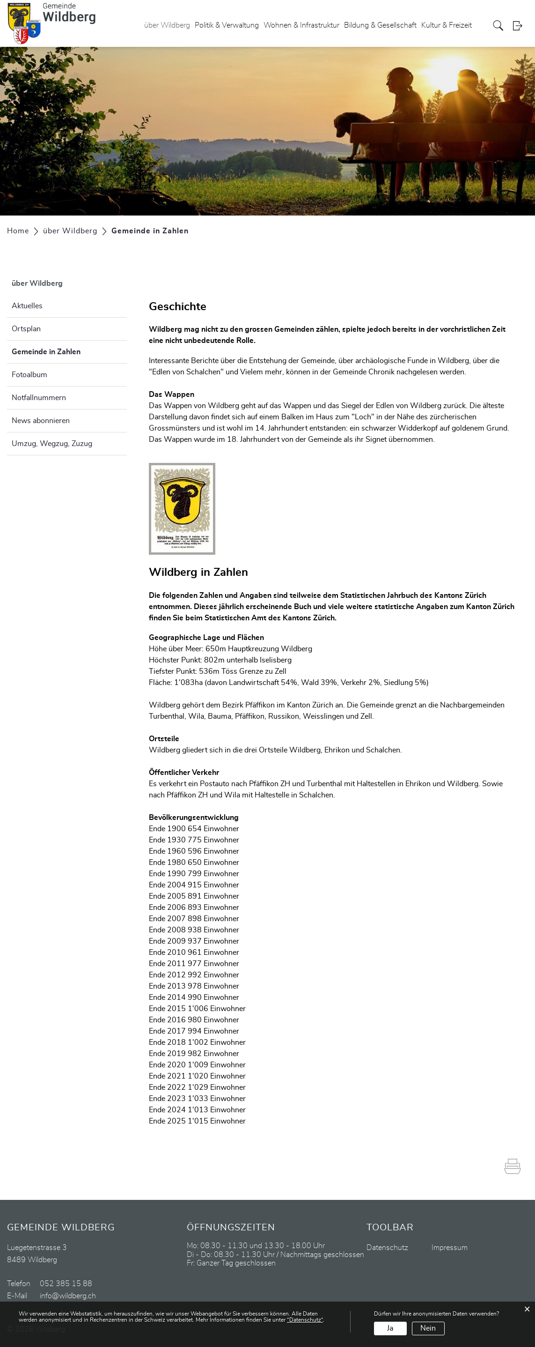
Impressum (450, 1247)
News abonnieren (41, 420)
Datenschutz (387, 1247)
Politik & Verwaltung (227, 25)
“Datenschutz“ (305, 1320)
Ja (390, 1328)
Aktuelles (27, 306)
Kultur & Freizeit (446, 25)
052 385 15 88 (66, 1283)
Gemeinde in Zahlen (69, 350)
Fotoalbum (29, 375)
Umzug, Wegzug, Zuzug (52, 443)
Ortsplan (26, 329)
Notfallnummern (39, 398)
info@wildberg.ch (68, 1296)
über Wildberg (167, 25)
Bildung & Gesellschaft (380, 25)
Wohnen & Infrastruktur (301, 25)
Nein (428, 1328)
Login (520, 25)
